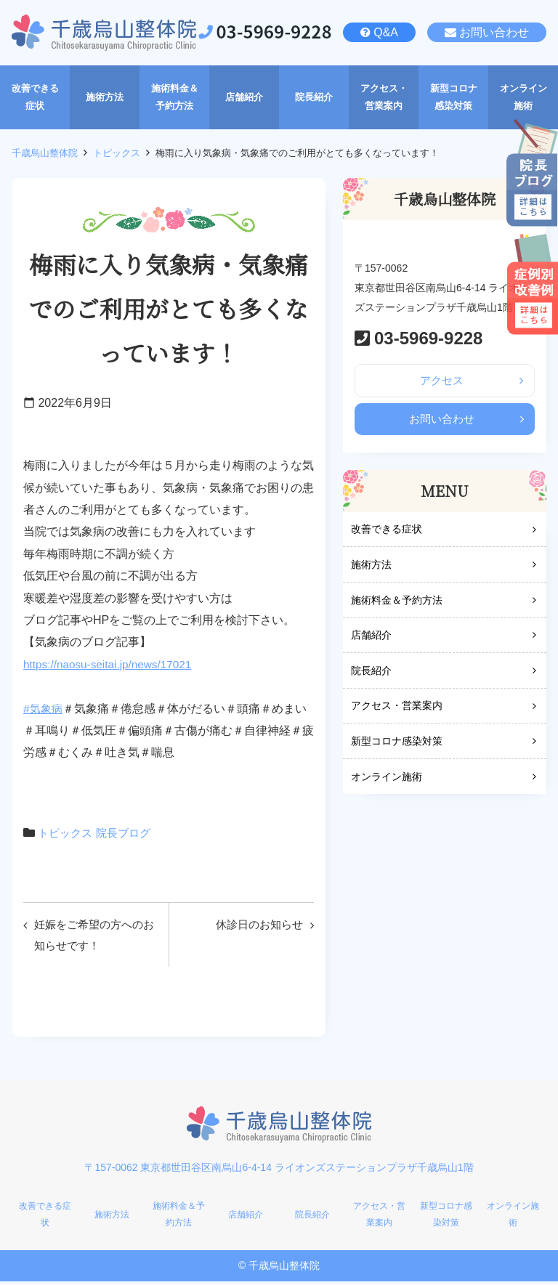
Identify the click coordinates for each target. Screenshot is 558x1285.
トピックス (116, 152)
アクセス (441, 381)
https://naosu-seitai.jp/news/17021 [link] (111, 664)
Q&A (385, 32)
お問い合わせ (494, 32)
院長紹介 (371, 673)
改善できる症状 (386, 532)
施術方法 (371, 568)
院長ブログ (129, 833)
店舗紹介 (371, 638)
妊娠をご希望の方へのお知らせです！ (93, 936)
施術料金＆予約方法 (396, 603)
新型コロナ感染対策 (396, 744)
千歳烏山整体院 (45, 152)
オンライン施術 (386, 779)
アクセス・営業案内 (396, 709)
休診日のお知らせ (255, 925)
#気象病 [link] (44, 708)
